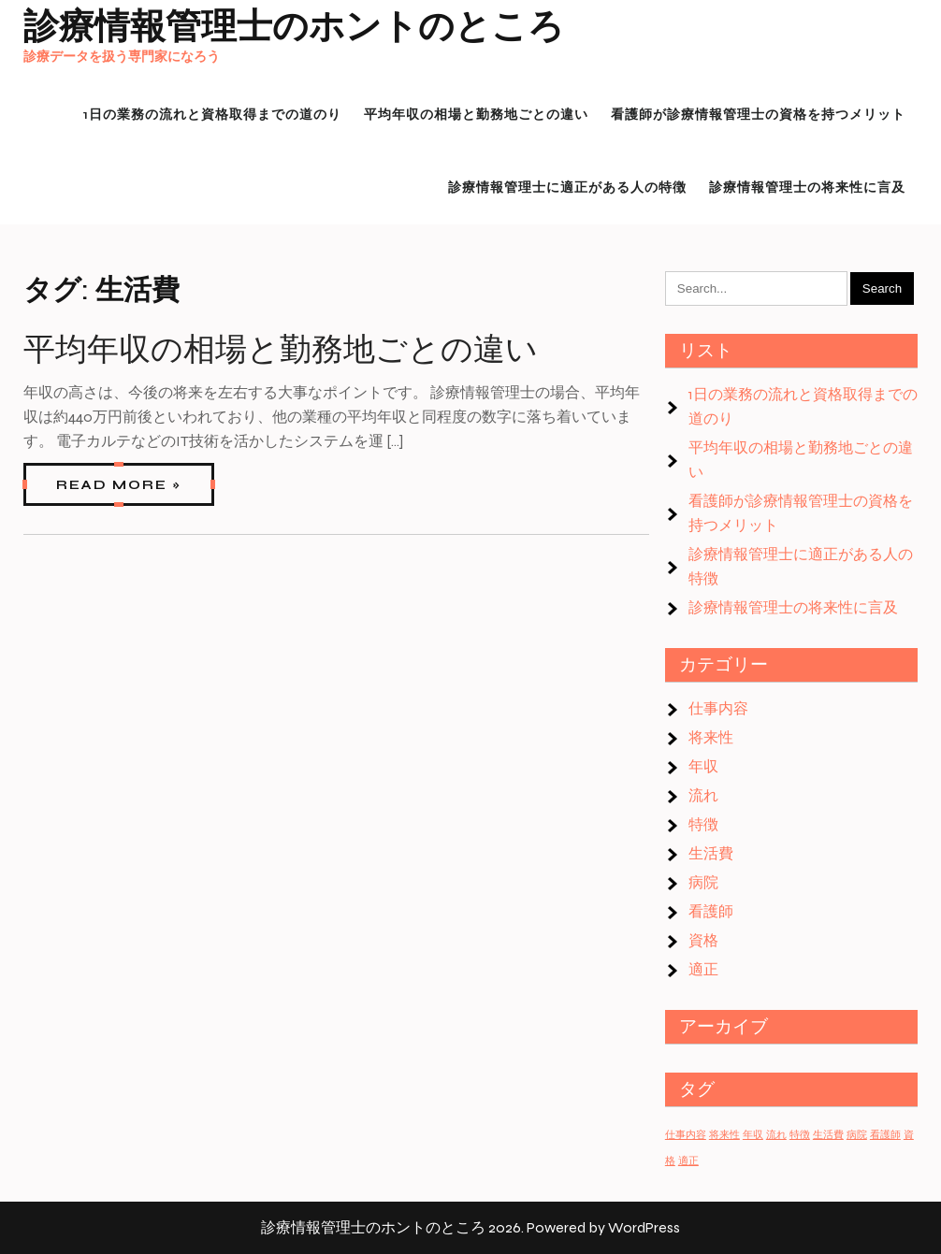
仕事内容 (718, 708)
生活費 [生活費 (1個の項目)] (828, 1135)
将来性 (710, 737)
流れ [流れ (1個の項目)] (776, 1135)
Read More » (118, 485)
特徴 (703, 824)
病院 (703, 882)
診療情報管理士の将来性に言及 (793, 607)
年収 (703, 766)
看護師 (710, 911)
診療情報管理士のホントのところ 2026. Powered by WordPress (470, 1227)
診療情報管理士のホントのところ (293, 27)
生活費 (710, 853)
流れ (703, 795)
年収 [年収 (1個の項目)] (753, 1135)
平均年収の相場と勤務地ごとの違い (280, 349)
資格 (703, 940)
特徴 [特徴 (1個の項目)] (799, 1135)
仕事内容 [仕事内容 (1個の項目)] (685, 1135)
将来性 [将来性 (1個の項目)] (724, 1135)
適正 (703, 969)
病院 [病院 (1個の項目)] (857, 1135)
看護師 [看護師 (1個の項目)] (885, 1135)
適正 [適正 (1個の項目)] (688, 1161)
